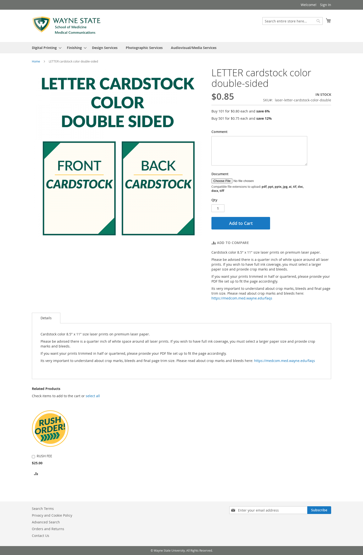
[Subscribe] (319, 510)
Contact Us (40, 535)
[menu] (181, 47)
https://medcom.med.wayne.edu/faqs (241, 298)
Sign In (325, 4)
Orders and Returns (48, 529)
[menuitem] (45, 47)
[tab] (46, 318)
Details (46, 318)
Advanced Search (46, 522)
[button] (93, 396)
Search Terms (43, 508)
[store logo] (66, 25)
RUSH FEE (44, 456)
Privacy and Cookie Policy (52, 515)
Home (36, 61)
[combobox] (292, 21)
